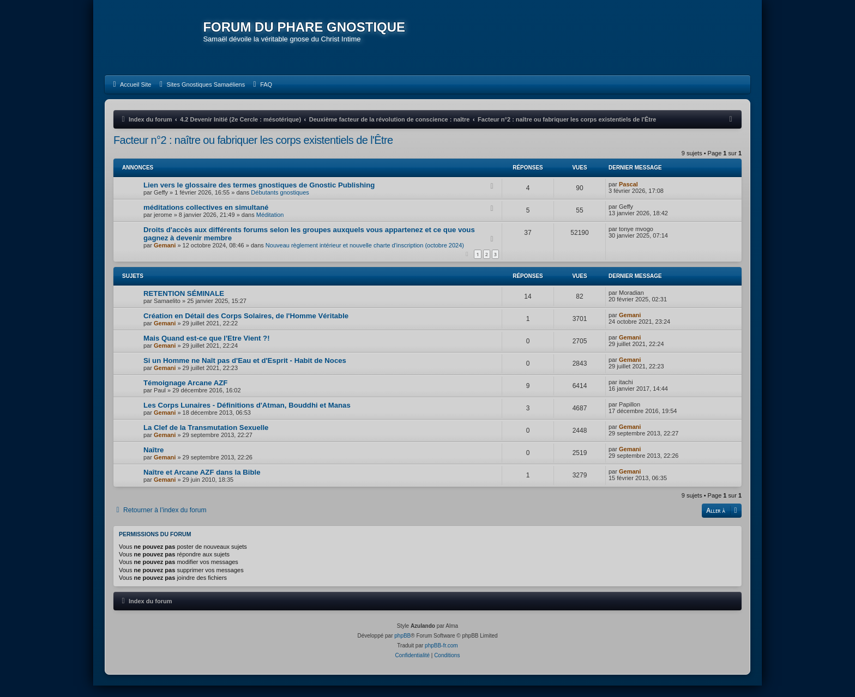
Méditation (270, 225)
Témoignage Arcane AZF (185, 394)
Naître (153, 461)
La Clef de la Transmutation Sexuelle (205, 438)
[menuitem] (130, 95)
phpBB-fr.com (441, 657)
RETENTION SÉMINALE (183, 304)
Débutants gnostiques (280, 203)
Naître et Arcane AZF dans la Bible (201, 483)
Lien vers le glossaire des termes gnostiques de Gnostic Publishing (259, 196)
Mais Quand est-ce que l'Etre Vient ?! (206, 349)
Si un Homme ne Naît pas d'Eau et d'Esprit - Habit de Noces (244, 371)
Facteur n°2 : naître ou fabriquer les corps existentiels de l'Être (253, 151)
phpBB (402, 647)
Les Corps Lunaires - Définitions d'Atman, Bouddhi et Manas (247, 416)
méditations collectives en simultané (205, 218)
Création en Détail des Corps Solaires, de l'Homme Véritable (245, 327)
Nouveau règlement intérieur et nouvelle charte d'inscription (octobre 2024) (365, 256)
